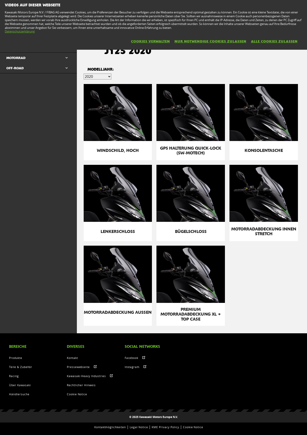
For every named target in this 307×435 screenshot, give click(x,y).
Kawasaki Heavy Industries (86, 376)
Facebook (132, 358)
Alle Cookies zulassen (274, 41)
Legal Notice (139, 427)
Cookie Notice (77, 394)
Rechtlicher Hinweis (81, 385)
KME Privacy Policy (165, 427)
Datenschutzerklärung (20, 31)
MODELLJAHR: (101, 69)
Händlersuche (19, 394)
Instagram (132, 367)
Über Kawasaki (20, 385)
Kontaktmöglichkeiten (110, 427)
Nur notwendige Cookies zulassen (210, 41)
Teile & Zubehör (20, 367)
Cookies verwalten (150, 41)
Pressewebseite (78, 367)
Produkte (15, 358)
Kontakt (72, 358)
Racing (14, 376)
